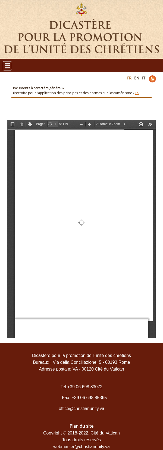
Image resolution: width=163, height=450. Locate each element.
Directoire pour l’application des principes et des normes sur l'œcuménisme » (73, 92)
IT (143, 78)
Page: (40, 124)
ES (137, 92)
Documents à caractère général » (38, 87)
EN (136, 78)
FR (129, 78)
